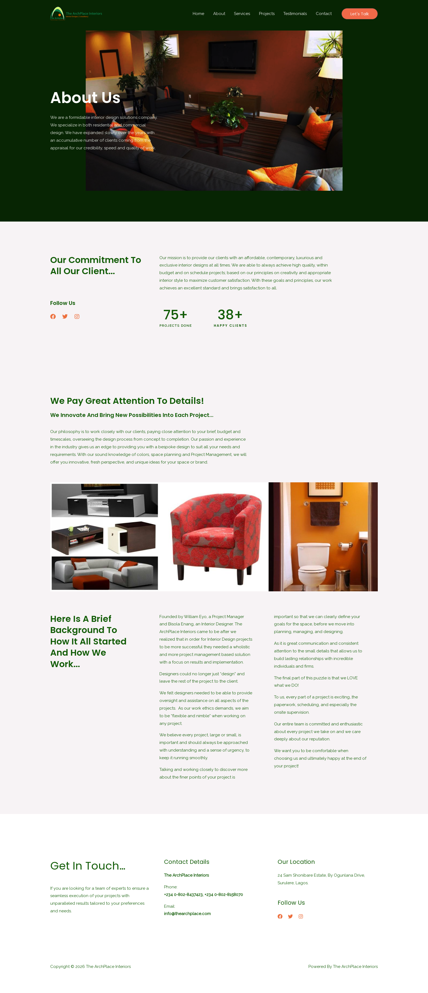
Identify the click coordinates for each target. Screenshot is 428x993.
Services (244, 13)
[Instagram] (300, 916)
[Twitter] (290, 916)
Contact (324, 13)
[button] (359, 13)
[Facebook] (280, 916)
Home (202, 13)
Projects (268, 13)
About (222, 13)
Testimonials (296, 13)
